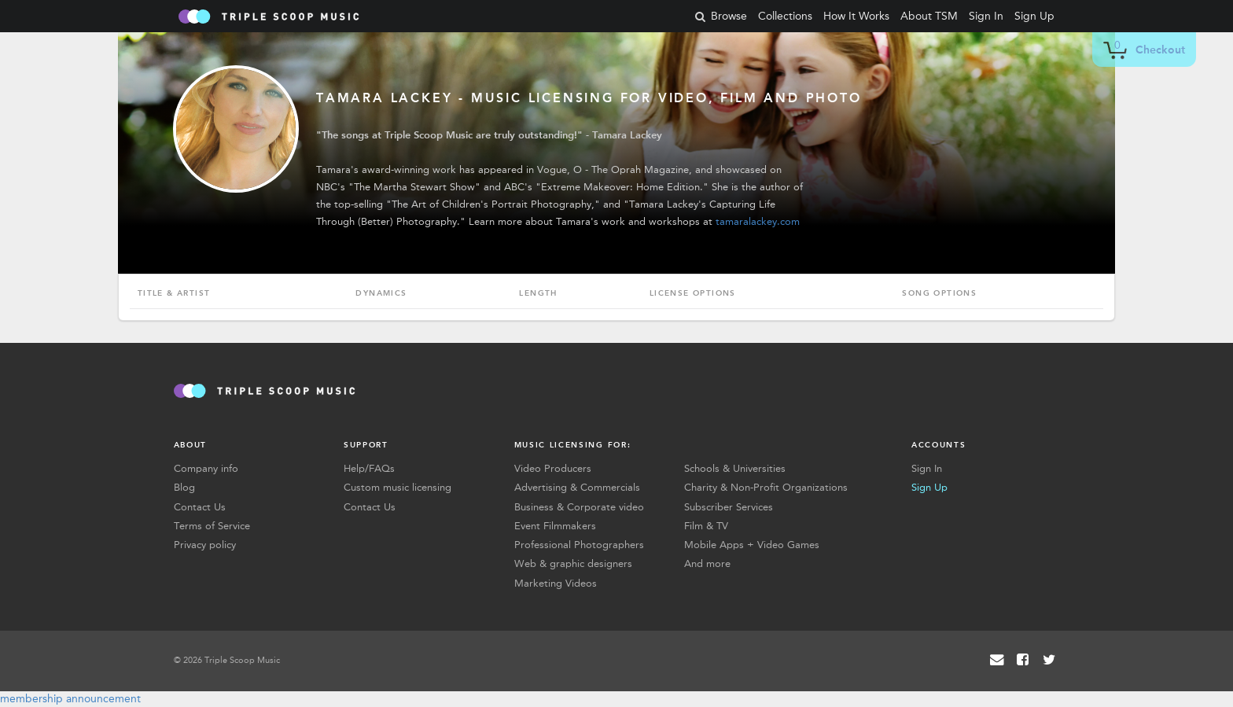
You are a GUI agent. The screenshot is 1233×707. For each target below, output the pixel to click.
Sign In (986, 16)
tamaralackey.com (758, 221)
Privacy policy (205, 545)
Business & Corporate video (579, 507)
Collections (785, 16)
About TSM (929, 16)
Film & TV (706, 526)
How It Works (856, 16)
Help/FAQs (369, 468)
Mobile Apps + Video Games (751, 545)
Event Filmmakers (555, 526)
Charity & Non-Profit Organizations (766, 487)
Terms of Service (212, 526)
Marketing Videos (555, 583)
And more (707, 563)
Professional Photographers (579, 545)
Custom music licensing (397, 487)
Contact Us (200, 507)
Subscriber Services (728, 507)
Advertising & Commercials (577, 487)
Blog (184, 487)
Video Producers (552, 468)
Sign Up (1034, 16)
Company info (206, 468)
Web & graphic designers (573, 563)
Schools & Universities (735, 468)
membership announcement (70, 698)
